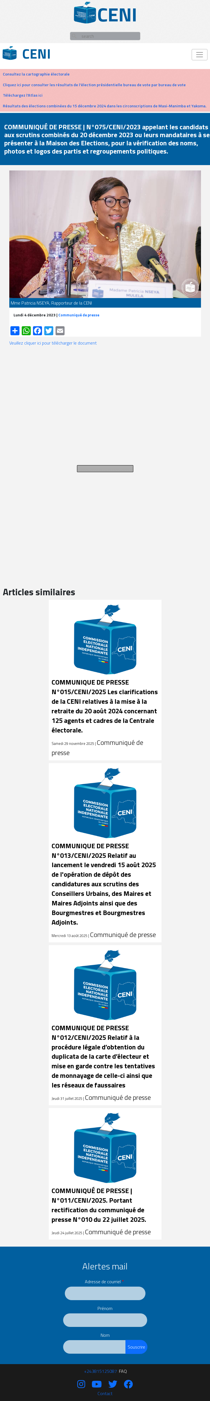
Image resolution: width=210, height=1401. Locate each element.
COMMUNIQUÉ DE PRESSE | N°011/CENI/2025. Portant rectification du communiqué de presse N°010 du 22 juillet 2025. (99, 1204)
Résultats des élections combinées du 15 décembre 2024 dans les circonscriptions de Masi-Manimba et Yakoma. (104, 106)
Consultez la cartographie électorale (36, 74)
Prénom (105, 1308)
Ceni (36, 54)
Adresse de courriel (103, 1281)
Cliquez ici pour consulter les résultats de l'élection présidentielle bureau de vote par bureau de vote (94, 85)
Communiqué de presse (78, 315)
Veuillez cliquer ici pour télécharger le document (53, 342)
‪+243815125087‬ (100, 1371)
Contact (105, 1393)
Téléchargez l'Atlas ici (23, 95)
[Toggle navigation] (199, 54)
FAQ (123, 1371)
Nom (105, 1335)
